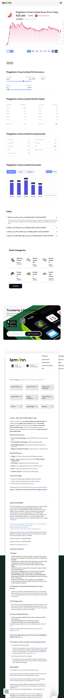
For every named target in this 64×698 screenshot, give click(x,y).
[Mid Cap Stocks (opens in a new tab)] (16, 261)
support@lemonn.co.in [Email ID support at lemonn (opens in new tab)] (21, 544)
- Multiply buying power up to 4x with (27, 459)
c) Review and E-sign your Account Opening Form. (25, 622)
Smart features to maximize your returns (22, 483)
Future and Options (47, 365)
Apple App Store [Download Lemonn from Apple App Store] (42, 487)
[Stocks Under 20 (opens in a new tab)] (32, 262)
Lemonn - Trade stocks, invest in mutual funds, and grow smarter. (28, 489)
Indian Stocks (45, 359)
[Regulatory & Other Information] (19, 527)
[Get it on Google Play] (12, 325)
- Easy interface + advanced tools (29, 449)
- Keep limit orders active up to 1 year (25, 463)
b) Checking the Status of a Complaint (21, 656)
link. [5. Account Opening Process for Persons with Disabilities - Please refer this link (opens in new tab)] (22, 637)
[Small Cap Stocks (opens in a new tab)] (48, 276)
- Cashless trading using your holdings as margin (27, 456)
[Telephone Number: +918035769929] (28, 539)
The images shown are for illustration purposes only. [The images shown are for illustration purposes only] (24, 670)
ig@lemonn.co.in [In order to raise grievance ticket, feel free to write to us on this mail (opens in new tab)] (14, 630)
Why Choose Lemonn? (17, 435)
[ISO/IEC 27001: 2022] (32, 365)
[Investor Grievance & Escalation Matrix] (21, 529)
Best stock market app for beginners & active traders (26, 479)
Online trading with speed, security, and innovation (25, 481)
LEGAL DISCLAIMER (16, 503)
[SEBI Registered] (17, 365)
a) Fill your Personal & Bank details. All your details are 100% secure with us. (28, 618)
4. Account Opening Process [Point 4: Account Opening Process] (19, 614)
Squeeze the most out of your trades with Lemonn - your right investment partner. (22, 314)
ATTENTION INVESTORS (17, 549)
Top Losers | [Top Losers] (31, 379)
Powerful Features (16, 453)
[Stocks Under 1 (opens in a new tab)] (32, 276)
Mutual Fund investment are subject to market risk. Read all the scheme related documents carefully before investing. (27, 679)
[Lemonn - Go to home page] (6, 2)
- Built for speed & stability (26, 442)
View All (15, 286)
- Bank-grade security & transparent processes (28, 445)
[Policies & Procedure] (26, 525)
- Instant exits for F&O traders (24, 471)
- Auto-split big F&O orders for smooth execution (26, 466)
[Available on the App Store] (12, 321)
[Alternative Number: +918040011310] (28, 542)
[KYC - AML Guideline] (40, 524)
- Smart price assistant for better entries (24, 468)
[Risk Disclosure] (36, 529)
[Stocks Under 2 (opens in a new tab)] (16, 276)
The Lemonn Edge (16, 476)
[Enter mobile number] (18, 334)
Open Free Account (33, 334)
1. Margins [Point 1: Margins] (13, 553)
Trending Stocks (39, 379)
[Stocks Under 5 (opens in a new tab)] (48, 262)
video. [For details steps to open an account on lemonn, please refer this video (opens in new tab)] (11, 625)
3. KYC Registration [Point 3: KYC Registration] (16, 601)
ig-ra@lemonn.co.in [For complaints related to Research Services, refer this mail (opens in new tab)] (30, 653)
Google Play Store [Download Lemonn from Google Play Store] (31, 487)
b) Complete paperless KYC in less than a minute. (25, 620)
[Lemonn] (18, 359)
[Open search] (57, 2)
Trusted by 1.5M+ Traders (23, 310)
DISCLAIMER (14, 667)
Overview (9, 62)
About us (61, 359)
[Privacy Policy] (29, 524)
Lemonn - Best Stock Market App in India (23, 418)
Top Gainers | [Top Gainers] (24, 379)
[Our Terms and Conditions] (17, 524)
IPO (43, 368)
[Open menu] (61, 3)
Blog (60, 362)
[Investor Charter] (15, 525)
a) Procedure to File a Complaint (20, 645)
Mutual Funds (46, 362)
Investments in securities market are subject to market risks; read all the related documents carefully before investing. (28, 674)
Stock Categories (17, 250)
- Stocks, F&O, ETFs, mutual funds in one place (29, 438)
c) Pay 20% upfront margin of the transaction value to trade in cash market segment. (29, 568)
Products (45, 356)
